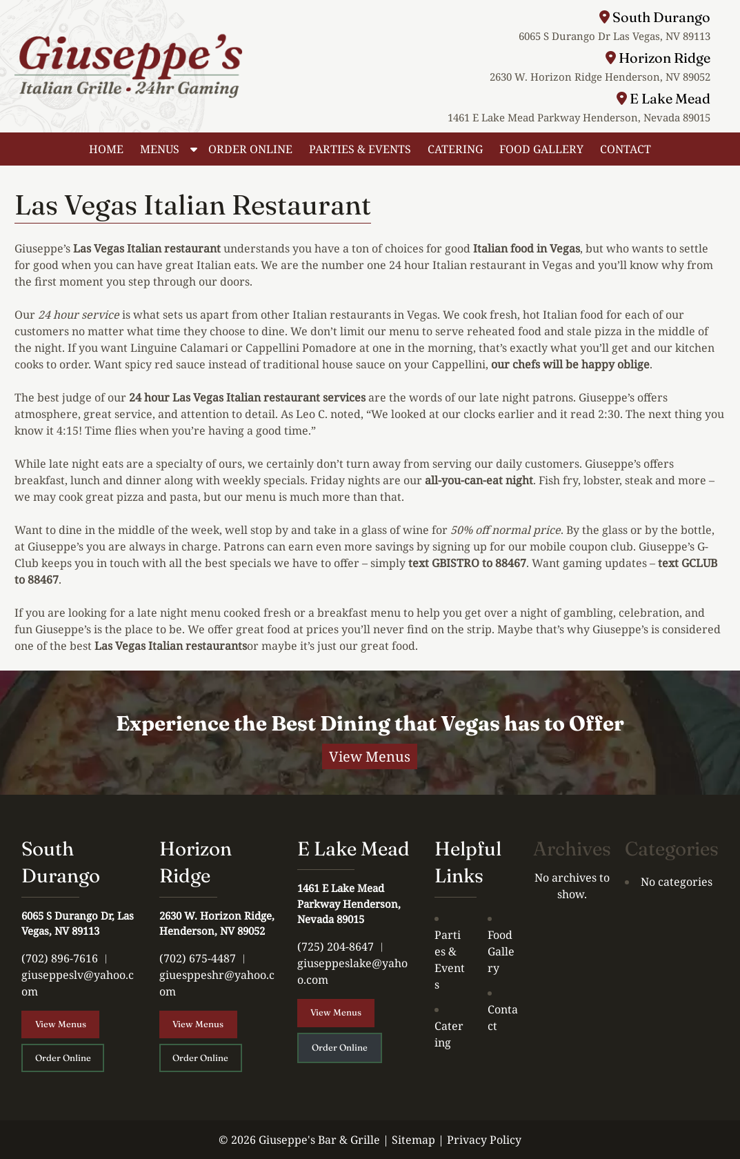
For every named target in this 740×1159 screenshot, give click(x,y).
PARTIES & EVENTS (360, 149)
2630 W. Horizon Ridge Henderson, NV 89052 (600, 76)
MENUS (159, 149)
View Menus (369, 756)
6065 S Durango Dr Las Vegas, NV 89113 (614, 36)
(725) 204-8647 (335, 946)
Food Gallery (501, 951)
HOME (106, 149)
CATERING (455, 149)
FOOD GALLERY (541, 149)
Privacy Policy (484, 1139)
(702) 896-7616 (59, 958)
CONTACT (625, 149)
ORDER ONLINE (250, 149)
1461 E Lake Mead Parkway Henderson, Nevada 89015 (579, 117)
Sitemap (413, 1139)
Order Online (63, 1057)
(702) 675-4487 (197, 958)
